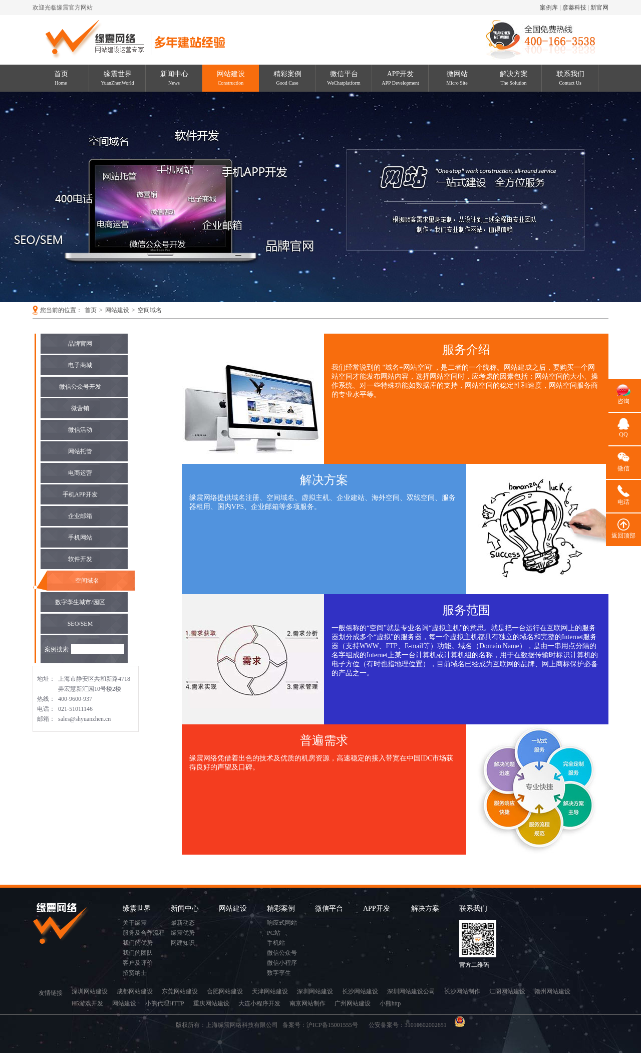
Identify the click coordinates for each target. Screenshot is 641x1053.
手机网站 (80, 537)
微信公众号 (282, 952)
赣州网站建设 (552, 991)
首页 (61, 78)
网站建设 (231, 78)
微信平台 (343, 78)
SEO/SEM (80, 623)
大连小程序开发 (259, 1003)
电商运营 (80, 472)
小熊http (390, 1003)
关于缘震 (135, 922)
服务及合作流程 (144, 932)
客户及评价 (138, 962)
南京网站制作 (307, 1003)
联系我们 (570, 78)
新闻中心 (174, 78)
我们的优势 (138, 942)
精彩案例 (287, 78)
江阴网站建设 (507, 991)
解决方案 (514, 78)
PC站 (273, 932)
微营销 (80, 408)
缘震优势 (183, 932)
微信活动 (80, 429)
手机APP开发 (80, 494)
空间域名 (150, 310)
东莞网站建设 (180, 991)
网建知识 (183, 942)
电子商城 (80, 365)
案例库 (549, 7)
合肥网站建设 (225, 991)
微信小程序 (282, 962)
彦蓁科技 (574, 7)
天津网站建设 (270, 991)
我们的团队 (138, 952)
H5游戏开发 (87, 1003)
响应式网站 (282, 922)
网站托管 (80, 451)
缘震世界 (117, 78)
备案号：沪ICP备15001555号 (323, 1024)
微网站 (457, 78)
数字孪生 (279, 972)
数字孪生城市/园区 (80, 602)
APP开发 (400, 78)
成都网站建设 (135, 991)
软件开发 (80, 559)
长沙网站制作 (462, 991)
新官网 (599, 7)
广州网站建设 (353, 1003)
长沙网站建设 (360, 991)
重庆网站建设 (211, 1003)
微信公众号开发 (80, 386)
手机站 (276, 942)
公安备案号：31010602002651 (408, 1024)
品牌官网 (80, 343)
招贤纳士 (135, 972)
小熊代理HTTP (164, 1003)
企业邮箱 (80, 515)
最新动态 (183, 922)
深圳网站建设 (90, 991)
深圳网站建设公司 (411, 991)
